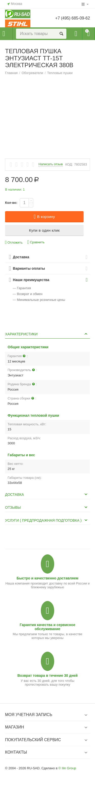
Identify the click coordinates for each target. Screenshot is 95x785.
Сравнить (36, 242)
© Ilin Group (67, 768)
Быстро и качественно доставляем (48, 578)
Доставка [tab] (47, 494)
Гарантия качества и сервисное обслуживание (47, 627)
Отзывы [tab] (47, 507)
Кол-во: (11, 203)
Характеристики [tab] (47, 334)
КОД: (69, 164)
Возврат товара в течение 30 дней (47, 675)
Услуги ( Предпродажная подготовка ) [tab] (47, 520)
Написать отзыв (51, 164)
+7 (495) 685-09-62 (72, 18)
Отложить (14, 242)
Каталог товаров (4, 33)
